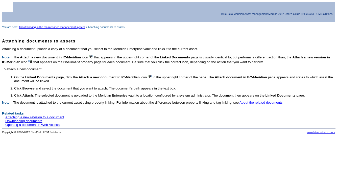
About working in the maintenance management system (52, 27)
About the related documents (260, 102)
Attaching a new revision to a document (34, 117)
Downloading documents (23, 121)
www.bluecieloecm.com (321, 132)
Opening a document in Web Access (32, 125)
